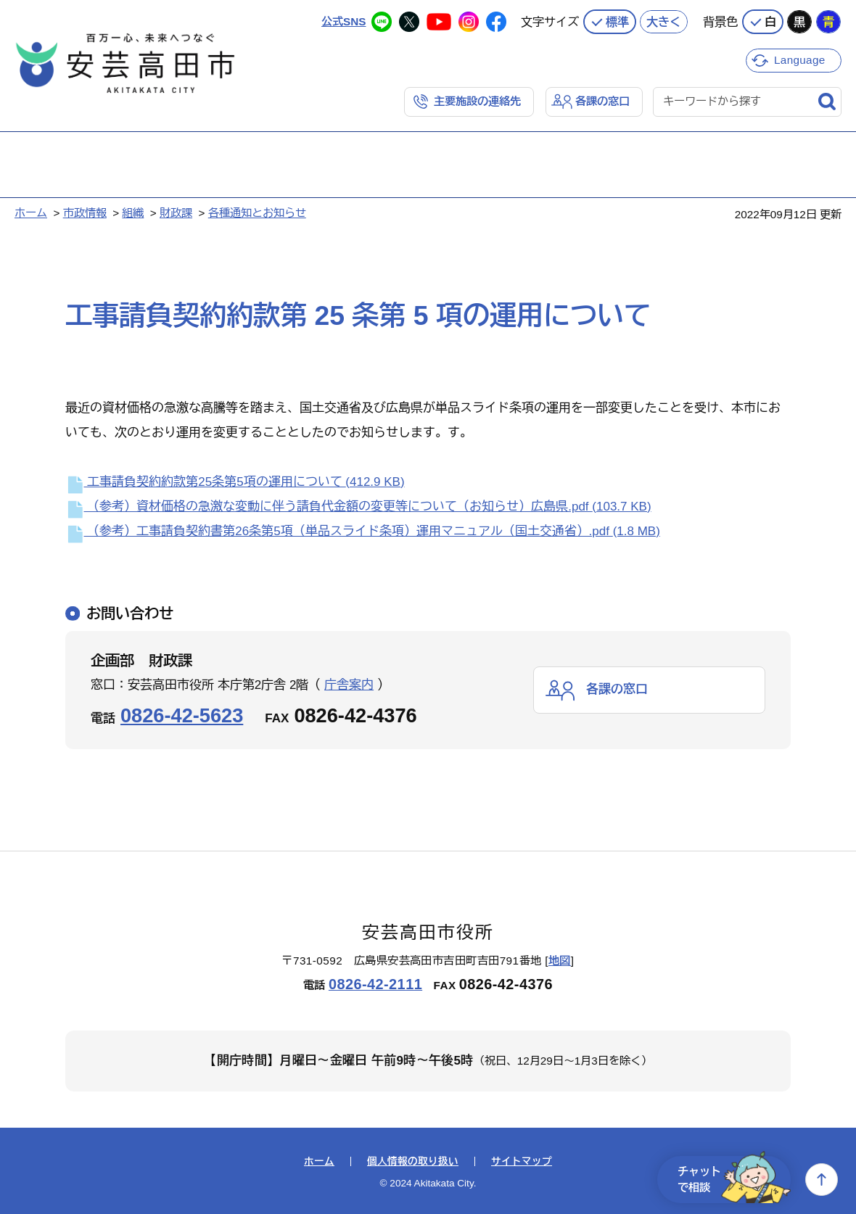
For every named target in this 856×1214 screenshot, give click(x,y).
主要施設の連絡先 (477, 101)
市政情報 (85, 213)
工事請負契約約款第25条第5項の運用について (235, 482)
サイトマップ (521, 1162)
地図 (559, 960)
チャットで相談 (734, 1179)
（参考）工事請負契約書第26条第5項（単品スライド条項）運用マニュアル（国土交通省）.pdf (362, 531)
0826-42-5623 (181, 715)
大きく (663, 21)
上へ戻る (821, 1179)
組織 (133, 213)
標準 (617, 21)
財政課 (176, 213)
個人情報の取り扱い (412, 1162)
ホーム (31, 213)
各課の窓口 (602, 101)
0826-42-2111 (375, 984)
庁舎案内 (349, 685)
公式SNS (343, 21)
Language (800, 60)
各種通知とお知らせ (257, 213)
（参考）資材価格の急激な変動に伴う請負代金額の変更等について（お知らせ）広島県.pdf (358, 506)
